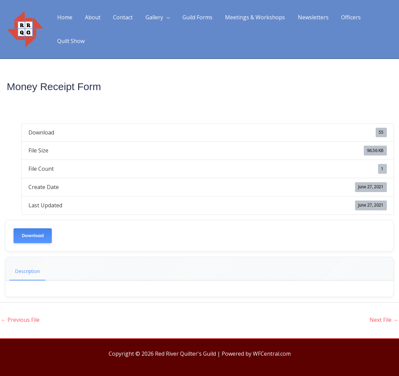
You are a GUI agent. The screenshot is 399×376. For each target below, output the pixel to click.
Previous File (20, 309)
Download (33, 225)
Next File (384, 309)
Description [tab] (27, 261)
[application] (161, 24)
